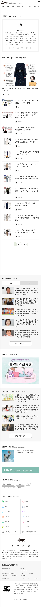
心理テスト (21, 488)
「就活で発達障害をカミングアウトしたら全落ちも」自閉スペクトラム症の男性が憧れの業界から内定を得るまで (26, 302)
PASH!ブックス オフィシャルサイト (29, 578)
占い (23, 6)
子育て (7, 527)
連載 (13, 6)
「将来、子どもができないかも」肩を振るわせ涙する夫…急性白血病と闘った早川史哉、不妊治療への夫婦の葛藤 (26, 313)
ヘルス (27, 522)
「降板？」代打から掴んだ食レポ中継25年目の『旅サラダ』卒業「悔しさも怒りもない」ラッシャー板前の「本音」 (26, 291)
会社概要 (25, 599)
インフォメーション (10, 532)
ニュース (36, 6)
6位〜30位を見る (20, 343)
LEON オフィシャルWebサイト (9, 575)
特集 (8, 6)
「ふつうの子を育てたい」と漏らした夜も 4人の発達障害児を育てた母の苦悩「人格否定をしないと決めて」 (26, 323)
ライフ (27, 527)
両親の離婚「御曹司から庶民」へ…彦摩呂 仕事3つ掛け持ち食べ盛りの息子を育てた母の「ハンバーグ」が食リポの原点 (26, 334)
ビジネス (28, 516)
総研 (3, 6)
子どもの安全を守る (8, 484)
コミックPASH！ (6, 578)
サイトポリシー (17, 599)
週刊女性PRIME (6, 568)
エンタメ (7, 522)
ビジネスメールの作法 (9, 488)
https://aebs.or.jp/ (18, 593)
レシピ (29, 6)
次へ (25, 244)
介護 (28, 484)
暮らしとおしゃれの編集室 (8, 573)
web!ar (22, 568)
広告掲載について (31, 532)
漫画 (18, 6)
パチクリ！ (23, 575)
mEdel (3, 571)
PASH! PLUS (24, 571)
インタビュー (20, 484)
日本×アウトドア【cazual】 (27, 573)
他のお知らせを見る (20, 436)
